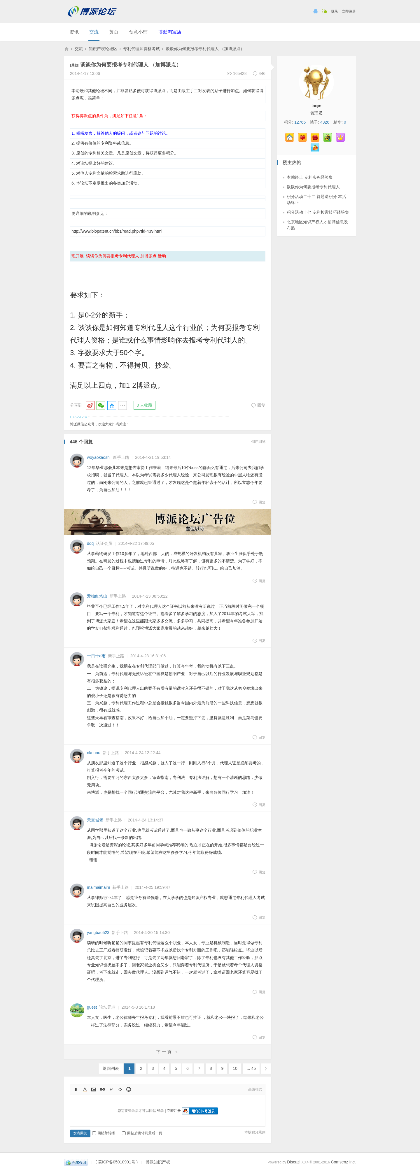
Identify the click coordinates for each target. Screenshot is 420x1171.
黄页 (113, 31)
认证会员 (104, 543)
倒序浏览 (258, 442)
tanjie (316, 105)
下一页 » (167, 1051)
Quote (111, 1089)
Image (94, 1089)
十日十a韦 (96, 656)
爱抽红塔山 (97, 596)
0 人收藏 (145, 405)
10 (235, 1068)
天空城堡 (95, 820)
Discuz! (293, 1162)
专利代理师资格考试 (141, 48)
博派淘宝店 (169, 31)
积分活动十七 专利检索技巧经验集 (318, 212)
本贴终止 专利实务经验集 (310, 177)
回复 (258, 405)
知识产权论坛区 (103, 48)
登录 (334, 11)
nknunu (93, 752)
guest (92, 1007)
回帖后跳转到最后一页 (142, 1133)
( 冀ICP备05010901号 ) (116, 1162)
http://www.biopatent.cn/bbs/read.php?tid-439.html (116, 231)
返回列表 (111, 1068)
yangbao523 (98, 932)
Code (120, 1089)
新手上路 (121, 457)
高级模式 (255, 1089)
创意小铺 (138, 31)
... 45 (251, 1068)
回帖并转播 (103, 1133)
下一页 (266, 1068)
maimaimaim (98, 887)
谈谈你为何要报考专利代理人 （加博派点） (205, 48)
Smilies (129, 1089)
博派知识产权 (66, 48)
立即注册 (349, 11)
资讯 (74, 31)
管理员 (316, 113)
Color (85, 1089)
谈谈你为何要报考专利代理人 (313, 187)
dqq (90, 543)
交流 (94, 31)
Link (102, 1089)
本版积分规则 (254, 1132)
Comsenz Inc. (343, 1162)
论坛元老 (107, 1007)
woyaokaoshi (99, 457)
